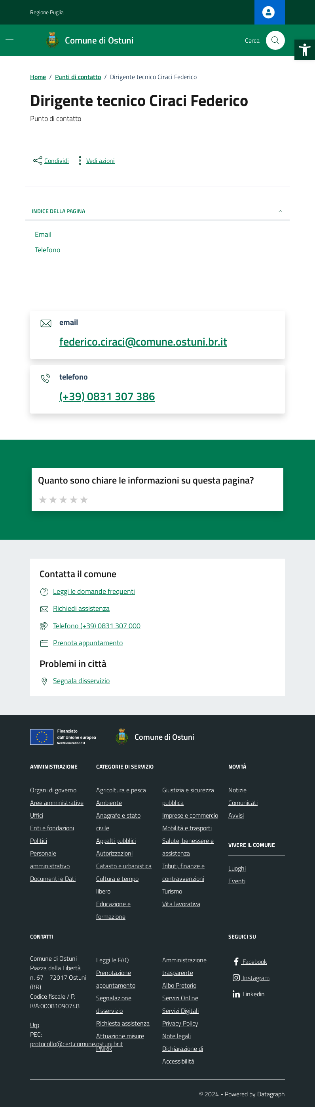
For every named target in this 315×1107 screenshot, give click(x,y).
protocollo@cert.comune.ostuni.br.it (76, 1043)
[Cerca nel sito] (275, 40)
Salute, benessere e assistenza (188, 847)
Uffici (36, 815)
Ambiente (109, 802)
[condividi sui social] (50, 160)
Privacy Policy (180, 1023)
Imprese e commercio (190, 815)
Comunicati (243, 802)
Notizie (237, 790)
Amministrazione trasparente (184, 966)
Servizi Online (180, 998)
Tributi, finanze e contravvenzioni (183, 872)
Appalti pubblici (116, 840)
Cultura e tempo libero (117, 885)
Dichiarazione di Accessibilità (182, 1055)
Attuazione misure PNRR (120, 1042)
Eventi (236, 881)
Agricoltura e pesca (121, 790)
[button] (304, 50)
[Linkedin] (248, 994)
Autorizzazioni (114, 853)
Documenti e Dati (53, 878)
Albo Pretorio (179, 985)
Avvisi (236, 815)
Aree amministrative (56, 802)
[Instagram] (250, 978)
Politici (38, 840)
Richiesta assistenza (123, 1023)
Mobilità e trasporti (187, 828)
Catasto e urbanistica (124, 866)
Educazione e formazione (113, 910)
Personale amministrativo (50, 859)
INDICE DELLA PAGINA (157, 211)
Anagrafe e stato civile (118, 821)
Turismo (172, 891)
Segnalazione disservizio (113, 1004)
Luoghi (237, 868)
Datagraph (271, 1094)
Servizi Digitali (180, 1010)
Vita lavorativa (181, 904)
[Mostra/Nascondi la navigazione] (9, 39)
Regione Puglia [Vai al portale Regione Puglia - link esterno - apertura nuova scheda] (47, 12)
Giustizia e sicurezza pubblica (188, 796)
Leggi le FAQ (112, 960)
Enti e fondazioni (52, 828)
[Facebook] (249, 962)
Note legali (176, 1036)
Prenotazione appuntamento (115, 979)
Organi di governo (53, 790)
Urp (34, 1025)
